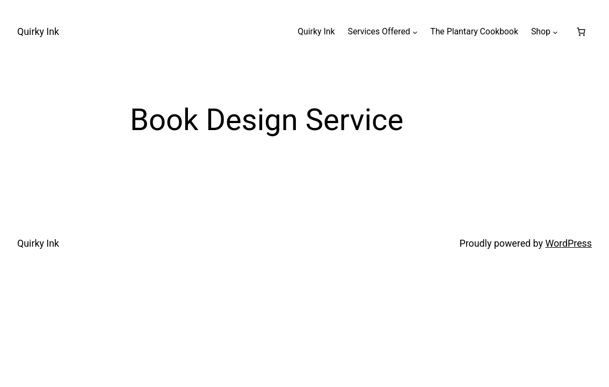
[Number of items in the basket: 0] (581, 31)
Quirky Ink (38, 31)
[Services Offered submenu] (415, 31)
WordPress (568, 243)
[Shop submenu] (555, 31)
